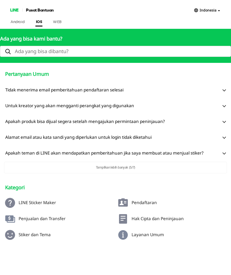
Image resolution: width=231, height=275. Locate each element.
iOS (39, 22)
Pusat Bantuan (40, 10)
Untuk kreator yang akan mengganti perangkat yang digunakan (69, 105)
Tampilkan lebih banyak (115, 167)
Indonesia (208, 10)
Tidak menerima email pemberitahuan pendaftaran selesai (64, 90)
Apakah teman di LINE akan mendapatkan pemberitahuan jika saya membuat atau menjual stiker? (104, 153)
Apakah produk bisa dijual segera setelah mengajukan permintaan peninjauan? (85, 121)
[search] (115, 51)
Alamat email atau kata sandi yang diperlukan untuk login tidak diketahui (78, 137)
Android (18, 22)
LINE (14, 10)
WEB (57, 22)
